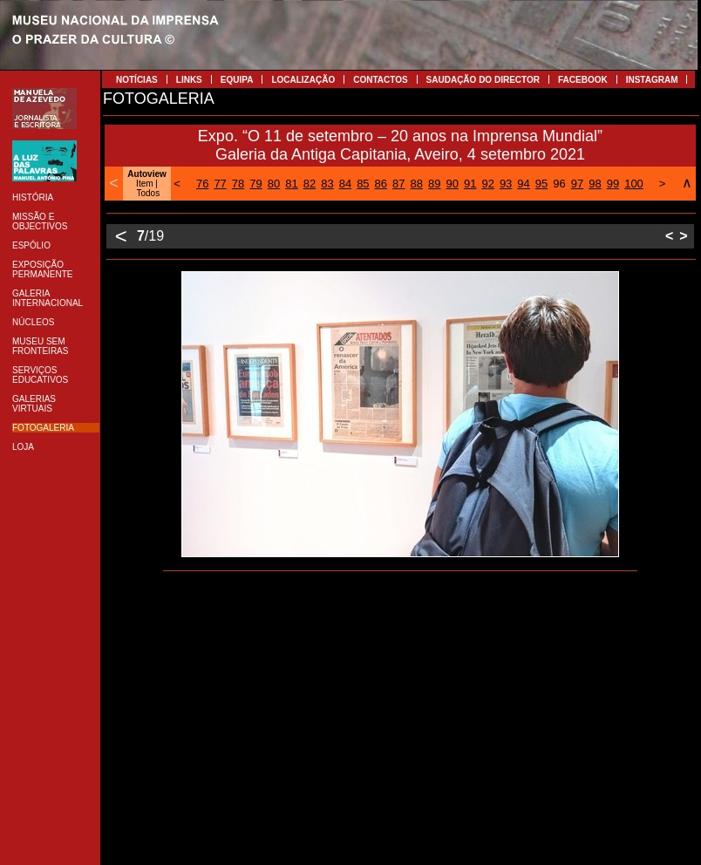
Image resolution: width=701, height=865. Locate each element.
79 (255, 183)
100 (633, 183)
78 (238, 183)
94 (523, 183)
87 (398, 183)
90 (452, 183)
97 (577, 183)
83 (327, 183)
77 (220, 183)
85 (363, 183)
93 (506, 183)
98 (595, 183)
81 (291, 183)
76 (202, 183)
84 (345, 183)
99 (613, 183)
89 (434, 183)
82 (309, 183)
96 (559, 183)
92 (487, 183)
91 (470, 183)
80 (274, 183)
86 (381, 183)
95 (541, 183)
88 (417, 183)
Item (144, 183)
